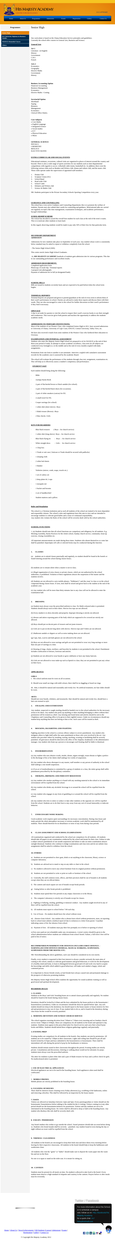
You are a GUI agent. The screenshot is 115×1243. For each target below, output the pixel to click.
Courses (48, 1230)
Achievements (28, 1230)
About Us (23, 18)
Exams (63, 18)
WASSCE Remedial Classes (11, 41)
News (20, 1230)
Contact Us (103, 18)
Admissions (50, 18)
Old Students (40, 1230)
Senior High (6, 33)
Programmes (36, 18)
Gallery (89, 18)
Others (4, 45)
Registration (76, 18)
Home (11, 18)
